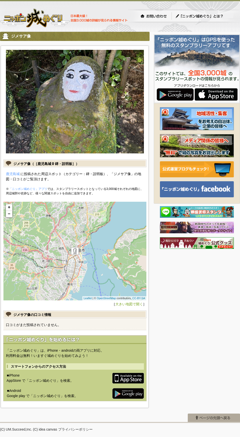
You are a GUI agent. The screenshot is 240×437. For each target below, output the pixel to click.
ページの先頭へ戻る (214, 418)
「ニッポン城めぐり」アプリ (28, 189)
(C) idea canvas (45, 429)
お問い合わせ (153, 16)
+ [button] (9, 207)
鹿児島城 (13, 174)
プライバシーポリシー (75, 429)
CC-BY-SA (138, 298)
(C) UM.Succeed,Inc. (16, 429)
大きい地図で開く (129, 304)
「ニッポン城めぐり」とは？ (204, 16)
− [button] (9, 214)
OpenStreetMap (106, 298)
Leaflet (88, 298)
